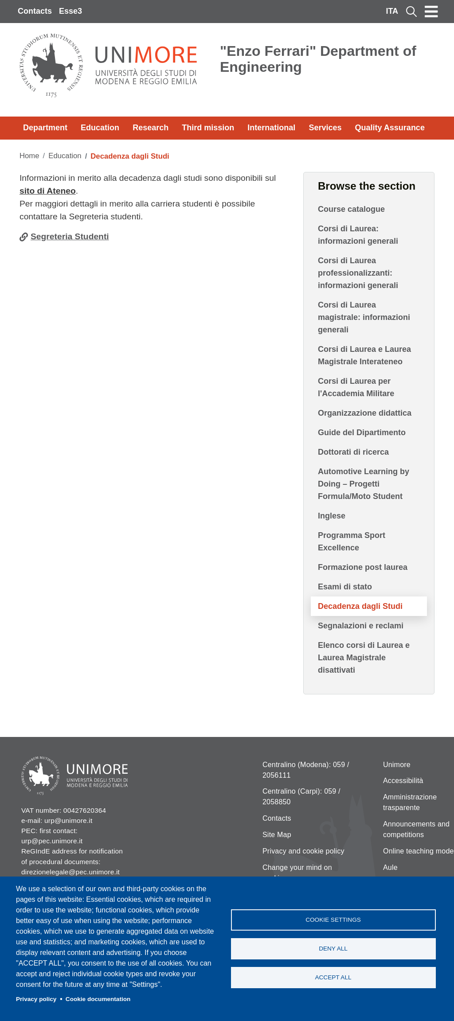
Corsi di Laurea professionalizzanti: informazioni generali (358, 273)
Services (325, 127)
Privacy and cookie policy (303, 851)
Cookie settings (333, 919)
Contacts (35, 11)
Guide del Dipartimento (362, 432)
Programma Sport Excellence (351, 541)
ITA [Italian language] (392, 11)
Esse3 (70, 11)
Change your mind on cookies (297, 873)
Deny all (333, 948)
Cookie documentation (98, 999)
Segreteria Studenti (70, 236)
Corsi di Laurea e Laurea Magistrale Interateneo (364, 355)
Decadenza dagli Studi (360, 606)
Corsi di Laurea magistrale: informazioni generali (364, 317)
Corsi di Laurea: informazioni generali (358, 235)
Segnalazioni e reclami (360, 625)
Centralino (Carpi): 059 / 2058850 (301, 796)
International (271, 127)
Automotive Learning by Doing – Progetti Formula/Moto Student (363, 484)
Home (29, 156)
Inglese (331, 515)
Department (45, 127)
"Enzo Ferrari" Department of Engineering (318, 59)
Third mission (208, 127)
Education (100, 127)
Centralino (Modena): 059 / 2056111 (305, 770)
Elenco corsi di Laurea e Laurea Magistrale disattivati (364, 657)
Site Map (276, 834)
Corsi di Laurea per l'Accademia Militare (356, 387)
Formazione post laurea (362, 567)
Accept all (333, 977)
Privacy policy (36, 999)
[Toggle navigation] (431, 11)
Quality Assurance (390, 127)
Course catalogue (351, 209)
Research (150, 127)
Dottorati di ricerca (353, 452)
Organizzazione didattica (364, 413)
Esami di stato (345, 586)
